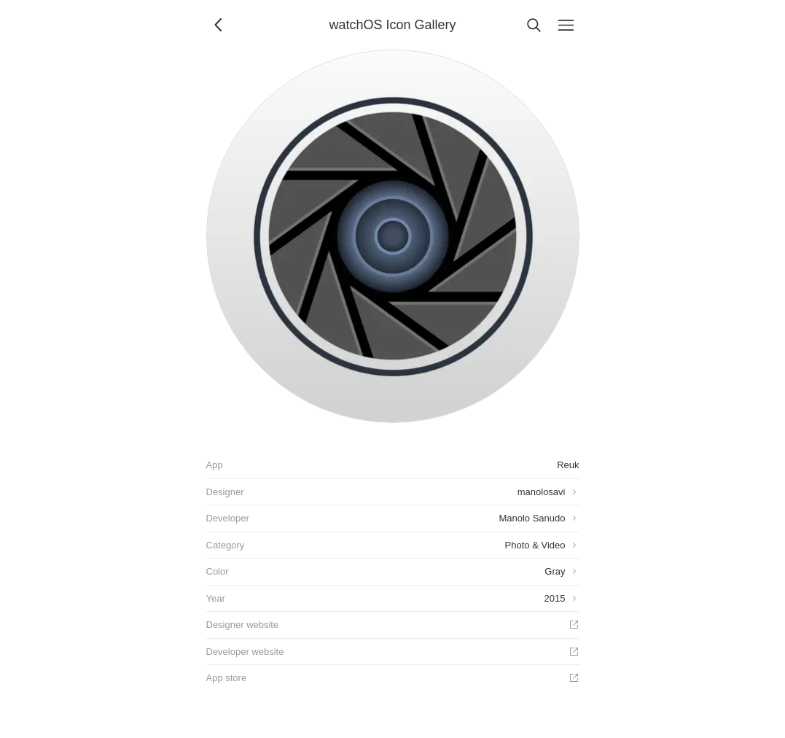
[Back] (219, 25)
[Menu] (566, 25)
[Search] (534, 25)
